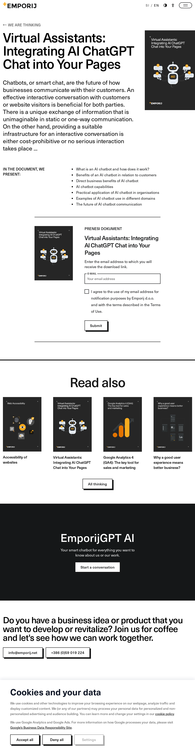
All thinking (97, 483)
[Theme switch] (165, 5)
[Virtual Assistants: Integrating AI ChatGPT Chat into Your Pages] (72, 433)
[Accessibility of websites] (22, 431)
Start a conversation (98, 567)
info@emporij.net (22, 652)
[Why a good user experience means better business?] (173, 433)
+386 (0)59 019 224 (67, 652)
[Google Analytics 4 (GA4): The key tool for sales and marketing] (122, 433)
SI (147, 5)
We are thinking (22, 24)
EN (156, 5)
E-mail (92, 273)
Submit (96, 325)
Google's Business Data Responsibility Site (41, 727)
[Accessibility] (173, 5)
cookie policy (164, 713)
